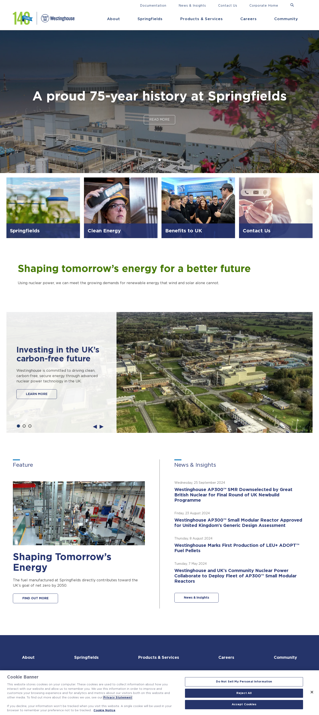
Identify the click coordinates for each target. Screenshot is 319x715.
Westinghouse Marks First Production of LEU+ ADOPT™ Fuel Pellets (236, 548)
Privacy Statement (117, 697)
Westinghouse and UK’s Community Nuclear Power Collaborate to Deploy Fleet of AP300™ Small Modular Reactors (235, 576)
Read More (159, 119)
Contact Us (227, 5)
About (113, 19)
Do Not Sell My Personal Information (244, 681)
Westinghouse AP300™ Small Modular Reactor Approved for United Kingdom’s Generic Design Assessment (238, 523)
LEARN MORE (36, 394)
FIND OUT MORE (35, 598)
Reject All (244, 693)
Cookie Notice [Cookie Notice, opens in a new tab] (104, 710)
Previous (95, 426)
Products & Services (201, 19)
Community (286, 19)
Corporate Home (263, 5)
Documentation (153, 5)
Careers (248, 19)
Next (101, 426)
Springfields (150, 19)
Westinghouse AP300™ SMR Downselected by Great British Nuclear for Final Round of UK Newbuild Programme (233, 495)
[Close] (312, 692)
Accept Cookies (244, 704)
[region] (159, 692)
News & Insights (192, 5)
